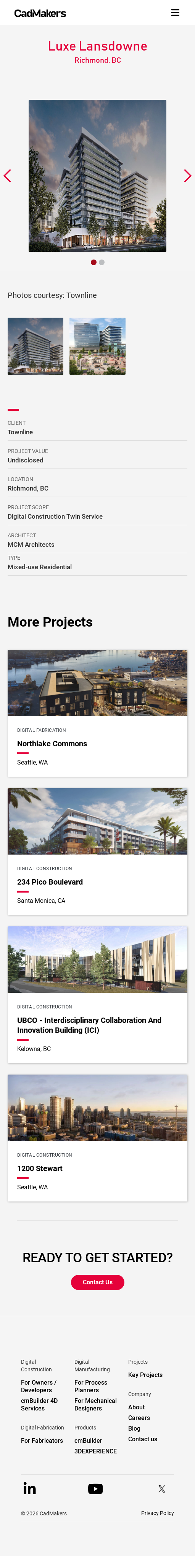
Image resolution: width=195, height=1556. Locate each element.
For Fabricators (42, 1440)
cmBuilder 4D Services (39, 1404)
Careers (139, 1417)
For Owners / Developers (38, 1386)
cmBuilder (88, 1440)
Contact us (142, 1439)
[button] (7, 176)
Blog (134, 1428)
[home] (40, 13)
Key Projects (145, 1375)
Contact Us (98, 1282)
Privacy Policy (157, 1513)
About (136, 1407)
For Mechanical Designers (95, 1404)
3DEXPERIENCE (95, 1451)
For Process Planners (90, 1386)
